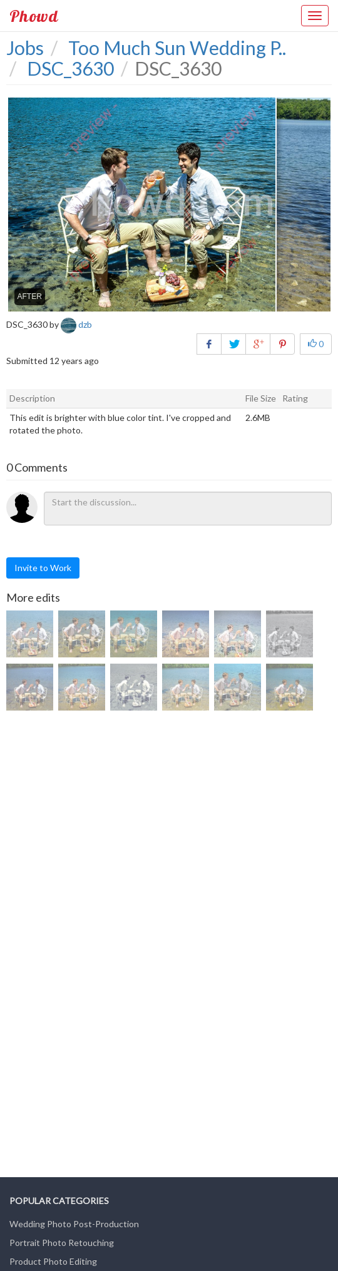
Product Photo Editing (53, 1261)
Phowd (33, 16)
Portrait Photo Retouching (61, 1242)
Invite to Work (42, 567)
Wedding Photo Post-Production (74, 1223)
